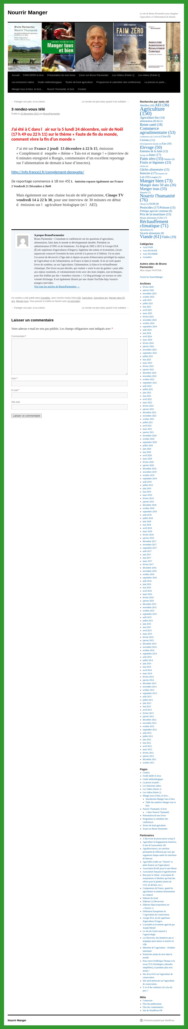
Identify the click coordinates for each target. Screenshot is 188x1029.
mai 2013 (147, 706)
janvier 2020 (148, 465)
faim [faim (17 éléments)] (155, 155)
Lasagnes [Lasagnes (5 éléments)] (155, 177)
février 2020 (148, 462)
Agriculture (87, 298)
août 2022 (147, 386)
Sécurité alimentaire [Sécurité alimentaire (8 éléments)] (152, 233)
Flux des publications (152, 1004)
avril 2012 (147, 746)
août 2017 (147, 551)
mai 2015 (147, 627)
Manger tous (22, 301)
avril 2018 (147, 528)
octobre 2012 (148, 726)
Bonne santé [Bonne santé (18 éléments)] (151, 124)
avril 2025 (147, 310)
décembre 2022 (149, 373)
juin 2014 (147, 663)
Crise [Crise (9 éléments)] (166, 136)
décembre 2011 (149, 759)
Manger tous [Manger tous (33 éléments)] (153, 188)
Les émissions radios (23, 82)
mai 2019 (147, 491)
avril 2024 (147, 336)
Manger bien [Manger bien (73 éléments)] (156, 180)
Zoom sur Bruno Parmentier (93, 75)
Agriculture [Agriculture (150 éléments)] (152, 111)
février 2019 (148, 498)
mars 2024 (147, 339)
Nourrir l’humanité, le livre (60, 89)
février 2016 (148, 597)
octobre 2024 (148, 323)
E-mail (15, 390)
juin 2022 (147, 392)
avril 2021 (147, 425)
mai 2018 (147, 524)
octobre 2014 (148, 650)
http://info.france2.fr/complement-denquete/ (47, 172)
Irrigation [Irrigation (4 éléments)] (162, 174)
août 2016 (147, 581)
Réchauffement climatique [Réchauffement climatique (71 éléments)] (154, 223)
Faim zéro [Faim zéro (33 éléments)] (151, 158)
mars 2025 (147, 313)
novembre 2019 (150, 472)
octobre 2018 (148, 508)
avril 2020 (147, 455)
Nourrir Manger (28, 12)
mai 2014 (147, 667)
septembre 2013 (150, 693)
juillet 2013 (148, 700)
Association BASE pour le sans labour (160, 868)
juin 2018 (147, 521)
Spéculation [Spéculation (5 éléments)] (146, 230)
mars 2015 (147, 634)
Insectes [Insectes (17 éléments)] (148, 173)
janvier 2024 (148, 346)
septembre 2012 (150, 729)
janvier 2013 (148, 716)
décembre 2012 (149, 719)
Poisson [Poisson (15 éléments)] (167, 207)
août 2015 (147, 617)
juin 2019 (147, 488)
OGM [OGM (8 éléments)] (154, 203)
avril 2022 (147, 399)
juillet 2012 (148, 736)
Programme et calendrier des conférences (118, 82)
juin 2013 (147, 703)
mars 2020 (147, 458)
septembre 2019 (150, 478)
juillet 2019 (148, 485)
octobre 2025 (148, 297)
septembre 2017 (150, 548)
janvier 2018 (148, 538)
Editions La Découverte (153, 901)
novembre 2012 (150, 723)
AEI (79, 298)
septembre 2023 (150, 353)
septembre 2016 (150, 577)
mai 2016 (147, 587)
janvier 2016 (148, 600)
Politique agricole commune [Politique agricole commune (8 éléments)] (156, 211)
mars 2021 (147, 429)
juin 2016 (147, 584)
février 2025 (148, 316)
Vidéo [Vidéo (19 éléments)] (169, 237)
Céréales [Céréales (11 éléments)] (147, 140)
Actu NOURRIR (150, 254)
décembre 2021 (149, 412)
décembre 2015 (149, 604)
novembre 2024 (150, 320)
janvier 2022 (148, 409)
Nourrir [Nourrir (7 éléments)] (145, 192)
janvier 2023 (148, 369)
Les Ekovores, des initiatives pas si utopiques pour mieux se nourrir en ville (158, 941)
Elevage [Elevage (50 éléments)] (151, 147)
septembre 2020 (150, 442)
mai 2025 (147, 306)
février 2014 (148, 676)
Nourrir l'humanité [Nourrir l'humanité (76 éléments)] (157, 197)
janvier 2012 (148, 756)
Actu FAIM (148, 247)
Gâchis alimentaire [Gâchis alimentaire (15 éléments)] (154, 169)
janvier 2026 (148, 290)
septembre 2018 (150, 511)
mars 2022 (147, 402)
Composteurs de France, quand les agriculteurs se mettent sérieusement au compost (159, 891)
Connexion (148, 1000)
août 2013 (147, 696)
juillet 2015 (148, 620)
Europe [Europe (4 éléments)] (144, 155)
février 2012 (148, 752)
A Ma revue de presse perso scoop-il (159, 838)
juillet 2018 (148, 518)
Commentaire (18, 336)
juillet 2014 (148, 660)
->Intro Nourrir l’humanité (157, 812)
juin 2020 (147, 449)
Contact (82, 89)
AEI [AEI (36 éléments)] (162, 105)
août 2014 (147, 657)
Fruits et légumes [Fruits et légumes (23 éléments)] (155, 162)
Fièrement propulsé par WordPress (159, 1020)
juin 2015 (147, 624)
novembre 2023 (150, 349)
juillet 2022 (148, 389)
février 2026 (148, 287)
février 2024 (148, 343)
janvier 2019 (148, 501)
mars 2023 (147, 363)
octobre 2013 (148, 690)
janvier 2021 (148, 432)
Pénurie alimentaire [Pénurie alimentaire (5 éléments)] (150, 218)
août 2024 (147, 330)
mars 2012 (147, 749)
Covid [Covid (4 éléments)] (156, 137)
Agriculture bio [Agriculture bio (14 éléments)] (152, 117)
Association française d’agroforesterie (159, 871)
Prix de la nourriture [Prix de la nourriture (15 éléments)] (155, 214)
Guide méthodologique (50, 82)
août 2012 (147, 733)
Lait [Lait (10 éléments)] (145, 176)
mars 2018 (147, 531)
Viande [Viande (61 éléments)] (150, 236)
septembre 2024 (150, 326)
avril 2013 (147, 710)
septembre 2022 (150, 382)
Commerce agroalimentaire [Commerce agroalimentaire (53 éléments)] (158, 130)
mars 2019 (147, 495)
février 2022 (148, 406)
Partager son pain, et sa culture (28, 101)
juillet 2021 (148, 422)
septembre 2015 (150, 614)
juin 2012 (147, 739)
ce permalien (74, 301)
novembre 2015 (150, 607)
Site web (15, 402)
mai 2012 (147, 743)
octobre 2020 (148, 439)
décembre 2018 (149, 505)
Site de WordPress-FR (152, 1010)
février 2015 (148, 637)
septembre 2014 (150, 653)
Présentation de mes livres (61, 75)
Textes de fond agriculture (79, 82)
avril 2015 (147, 630)
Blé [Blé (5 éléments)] (160, 121)
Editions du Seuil (150, 898)
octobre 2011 (148, 762)
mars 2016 (147, 594)
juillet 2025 (148, 303)
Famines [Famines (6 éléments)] (169, 159)
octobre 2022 (148, 379)
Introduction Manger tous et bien (160, 799)
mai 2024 (147, 333)
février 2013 (148, 713)
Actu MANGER (150, 250)
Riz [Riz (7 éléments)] (163, 217)
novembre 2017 (150, 544)
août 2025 (147, 300)
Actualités (45, 298)
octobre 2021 (148, 419)
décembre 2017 (149, 541)
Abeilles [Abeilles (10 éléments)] (147, 105)
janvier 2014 (148, 680)
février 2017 (148, 564)
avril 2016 (147, 591)
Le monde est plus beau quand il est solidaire (105, 101)
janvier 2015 (148, 640)
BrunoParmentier (51, 114)
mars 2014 (147, 673)
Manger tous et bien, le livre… (28, 89)
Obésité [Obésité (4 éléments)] (144, 204)
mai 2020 (147, 452)
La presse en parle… (155, 82)
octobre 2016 (148, 574)
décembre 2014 (149, 643)
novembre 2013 (150, 686)
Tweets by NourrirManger (151, 277)
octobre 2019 (148, 475)
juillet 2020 (148, 445)
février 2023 (148, 366)
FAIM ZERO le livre (33, 75)
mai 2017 (147, 558)
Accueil (15, 75)
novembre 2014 (150, 647)
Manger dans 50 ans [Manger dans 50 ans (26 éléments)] (158, 185)
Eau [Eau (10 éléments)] (166, 143)
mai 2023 (147, 359)
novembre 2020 (150, 435)
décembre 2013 (149, 683)
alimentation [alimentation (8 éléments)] (148, 121)
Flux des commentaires (153, 1007)
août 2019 (147, 482)
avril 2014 (147, 670)
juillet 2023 (148, 356)
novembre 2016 (150, 571)
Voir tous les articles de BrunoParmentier (57, 286)
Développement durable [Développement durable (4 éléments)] (150, 144)
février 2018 (148, 534)
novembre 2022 (150, 376)
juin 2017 (147, 554)
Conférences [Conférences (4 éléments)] (146, 137)
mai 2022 (147, 396)
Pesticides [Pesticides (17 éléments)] (149, 207)
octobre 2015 (148, 610)
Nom (14, 378)
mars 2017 (147, 561)
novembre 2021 (150, 415)
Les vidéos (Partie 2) (149, 75)
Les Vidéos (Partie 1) (123, 75)
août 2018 (147, 515)
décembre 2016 (149, 567)
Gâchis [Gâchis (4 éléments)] (144, 166)
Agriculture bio (101, 298)
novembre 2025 (150, 293)
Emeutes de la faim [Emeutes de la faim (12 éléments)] (154, 151)
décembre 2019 (149, 468)
